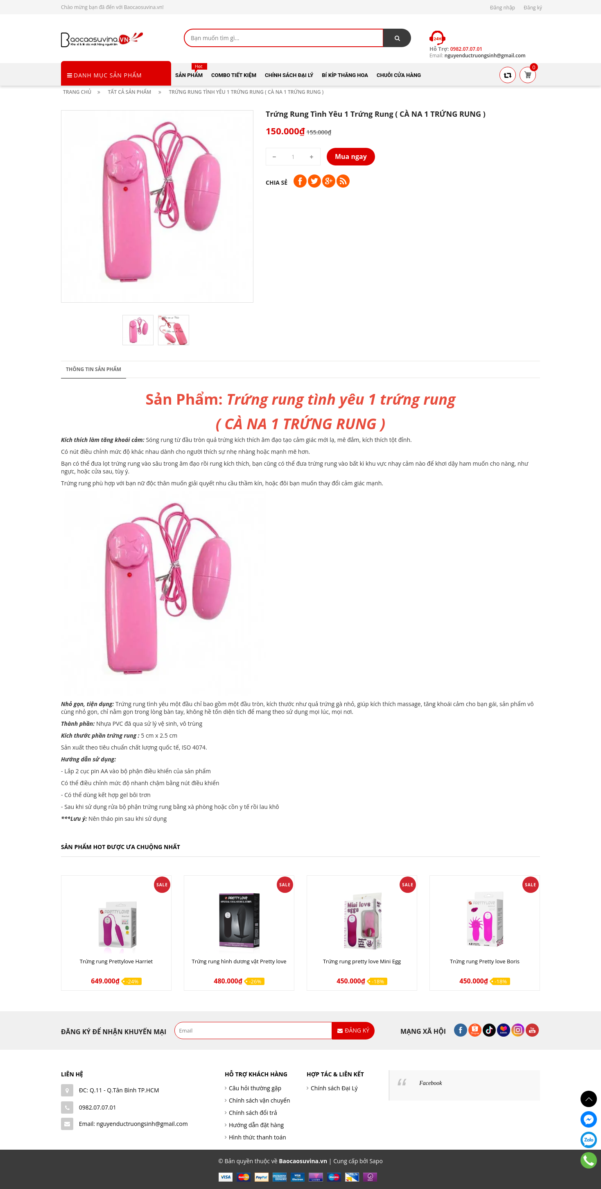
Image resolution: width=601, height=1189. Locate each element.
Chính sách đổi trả (253, 1113)
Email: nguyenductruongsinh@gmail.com (133, 1124)
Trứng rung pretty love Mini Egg (362, 961)
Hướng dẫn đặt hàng (256, 1125)
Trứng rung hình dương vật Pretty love (239, 961)
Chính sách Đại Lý (334, 1088)
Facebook (430, 1083)
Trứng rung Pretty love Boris (485, 961)
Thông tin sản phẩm (93, 369)
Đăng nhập (502, 7)
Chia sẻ (276, 182)
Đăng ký (533, 7)
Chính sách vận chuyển (259, 1100)
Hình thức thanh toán (257, 1137)
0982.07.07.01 (97, 1107)
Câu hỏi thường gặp (255, 1088)
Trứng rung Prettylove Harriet (116, 961)
